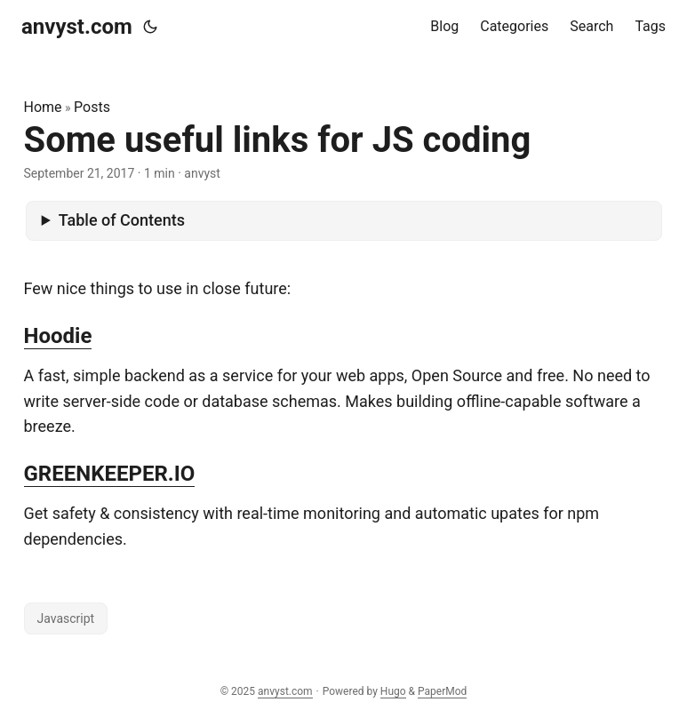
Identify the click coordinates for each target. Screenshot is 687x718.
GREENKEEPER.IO (110, 473)
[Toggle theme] (150, 26)
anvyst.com (76, 26)
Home (43, 107)
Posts (92, 107)
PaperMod (442, 691)
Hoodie (58, 335)
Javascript (66, 618)
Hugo (393, 691)
